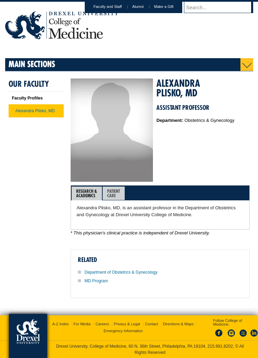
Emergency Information (123, 331)
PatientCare (113, 193)
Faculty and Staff (114, 6)
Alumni (145, 6)
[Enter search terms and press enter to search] (222, 7)
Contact (151, 324)
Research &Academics (86, 193)
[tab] (87, 193)
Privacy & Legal (127, 324)
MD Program (96, 280)
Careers (102, 324)
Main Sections (32, 64)
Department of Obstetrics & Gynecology (121, 272)
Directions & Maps (178, 324)
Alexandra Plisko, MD (35, 110)
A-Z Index (60, 324)
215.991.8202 (220, 346)
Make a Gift (170, 6)
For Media (82, 324)
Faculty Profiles (27, 98)
